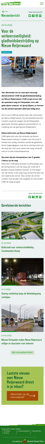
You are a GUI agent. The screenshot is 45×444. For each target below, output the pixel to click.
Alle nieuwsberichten (22, 353)
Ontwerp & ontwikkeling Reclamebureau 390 (18, 437)
